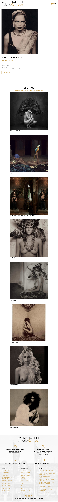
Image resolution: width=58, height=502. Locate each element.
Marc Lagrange (12, 57)
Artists (4, 468)
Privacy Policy (38, 498)
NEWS (40, 468)
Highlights (24, 468)
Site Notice (30, 498)
